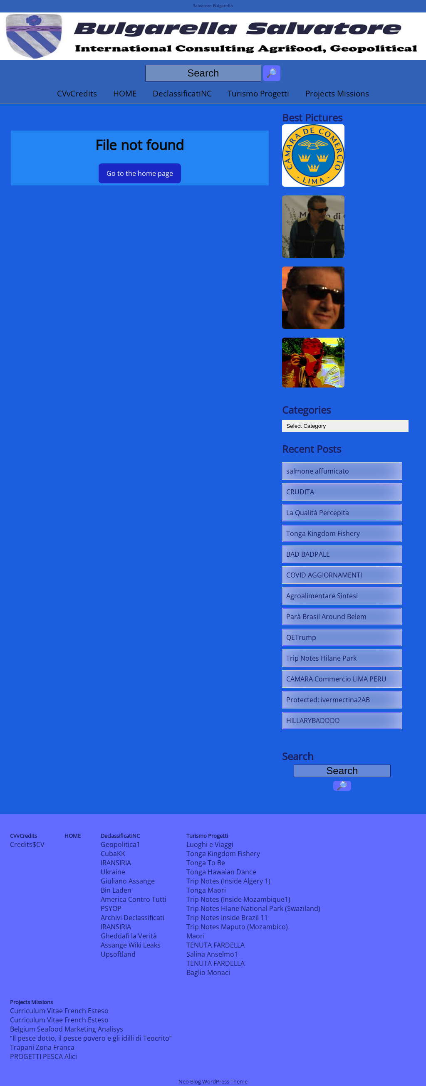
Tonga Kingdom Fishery (323, 533)
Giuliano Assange (128, 881)
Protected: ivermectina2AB (328, 699)
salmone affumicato (317, 471)
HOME (125, 93)
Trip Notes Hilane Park (321, 658)
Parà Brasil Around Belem (326, 616)
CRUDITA (300, 491)
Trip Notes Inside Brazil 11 (227, 917)
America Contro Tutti (133, 899)
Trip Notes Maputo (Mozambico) (237, 926)
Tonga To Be (205, 862)
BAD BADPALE (308, 554)
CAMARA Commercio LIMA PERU (336, 679)
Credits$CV (27, 844)
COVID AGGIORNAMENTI (324, 575)
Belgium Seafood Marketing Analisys (66, 1029)
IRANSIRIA (116, 862)
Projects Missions (337, 93)
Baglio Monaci (208, 972)
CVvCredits (77, 93)
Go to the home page (139, 173)
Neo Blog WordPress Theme (213, 1081)
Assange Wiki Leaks (131, 945)
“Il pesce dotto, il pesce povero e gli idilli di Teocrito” (91, 1038)
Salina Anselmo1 (212, 954)
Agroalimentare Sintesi (322, 595)
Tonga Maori (206, 890)
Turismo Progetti (258, 93)
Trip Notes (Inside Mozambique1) (238, 899)
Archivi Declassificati (132, 917)
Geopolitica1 (120, 844)
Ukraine (113, 871)
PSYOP (111, 908)
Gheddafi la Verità (129, 935)
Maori (195, 935)
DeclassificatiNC (182, 93)
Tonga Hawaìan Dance (221, 871)
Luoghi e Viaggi (209, 844)
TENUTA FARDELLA (215, 945)
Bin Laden (116, 890)
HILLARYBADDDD (313, 720)
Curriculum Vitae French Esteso (59, 1010)
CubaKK (113, 853)
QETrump (301, 637)
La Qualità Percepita (317, 512)
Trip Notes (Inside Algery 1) (228, 881)
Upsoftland (118, 954)
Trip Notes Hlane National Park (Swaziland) (253, 908)
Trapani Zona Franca (42, 1047)
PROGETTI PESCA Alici (43, 1056)
